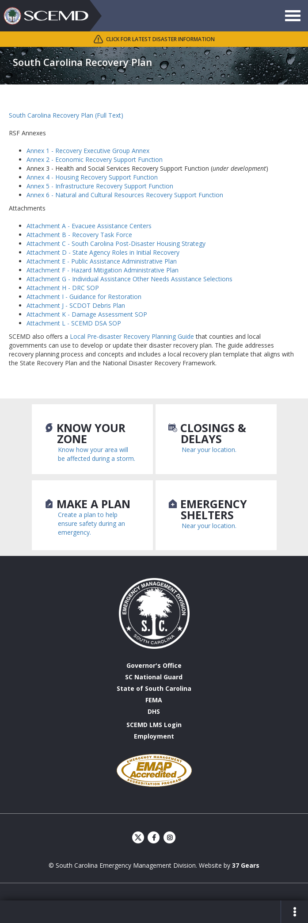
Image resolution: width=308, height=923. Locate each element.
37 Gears (245, 865)
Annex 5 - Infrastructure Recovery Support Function (100, 186)
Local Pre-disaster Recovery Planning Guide (132, 336)
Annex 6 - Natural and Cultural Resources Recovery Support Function (125, 195)
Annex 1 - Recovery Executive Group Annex (88, 150)
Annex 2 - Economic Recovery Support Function (95, 159)
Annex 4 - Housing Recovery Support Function (92, 177)
